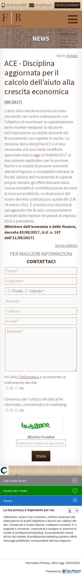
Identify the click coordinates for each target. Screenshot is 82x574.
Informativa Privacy (37, 563)
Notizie (72, 55)
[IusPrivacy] (71, 571)
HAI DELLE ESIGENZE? (67, 5)
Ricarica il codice (41, 436)
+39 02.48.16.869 (14, 5)
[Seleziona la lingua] (73, 510)
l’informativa (29, 376)
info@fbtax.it (40, 5)
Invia (41, 456)
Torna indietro (66, 245)
